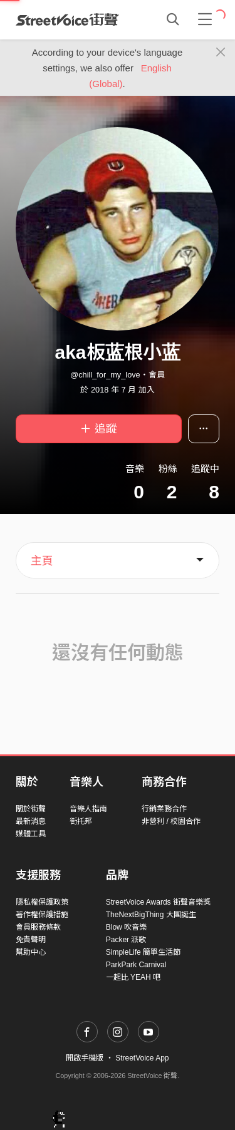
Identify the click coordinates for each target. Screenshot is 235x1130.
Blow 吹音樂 (126, 927)
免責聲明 (31, 939)
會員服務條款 (38, 927)
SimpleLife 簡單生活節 (143, 952)
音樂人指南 (88, 808)
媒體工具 (31, 834)
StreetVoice (67, 19)
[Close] (221, 52)
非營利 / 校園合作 (171, 821)
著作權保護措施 (42, 914)
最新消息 (31, 821)
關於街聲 (31, 808)
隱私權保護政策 (42, 902)
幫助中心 (31, 952)
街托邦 (81, 821)
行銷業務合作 (164, 808)
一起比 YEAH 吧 (133, 977)
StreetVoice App (142, 1058)
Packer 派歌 (126, 939)
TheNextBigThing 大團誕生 (151, 914)
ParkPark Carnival (136, 964)
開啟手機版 (84, 1058)
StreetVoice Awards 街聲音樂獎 (158, 902)
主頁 (42, 561)
